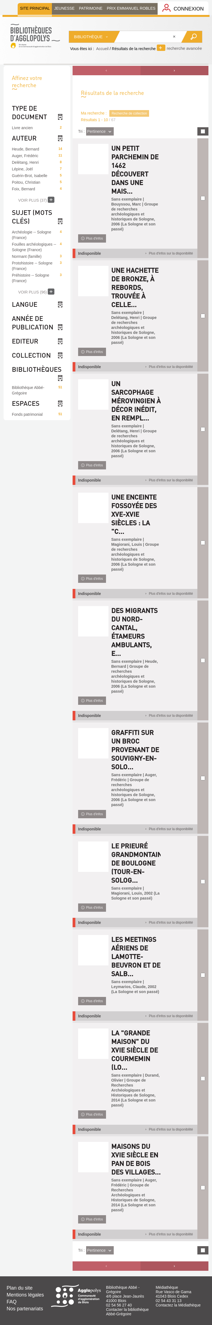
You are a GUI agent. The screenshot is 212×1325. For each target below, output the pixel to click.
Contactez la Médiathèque (178, 1305)
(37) (36, 200)
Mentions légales (25, 1295)
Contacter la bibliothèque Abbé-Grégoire (127, 1311)
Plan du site (20, 1288)
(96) (36, 292)
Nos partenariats (25, 1308)
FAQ (12, 1302)
